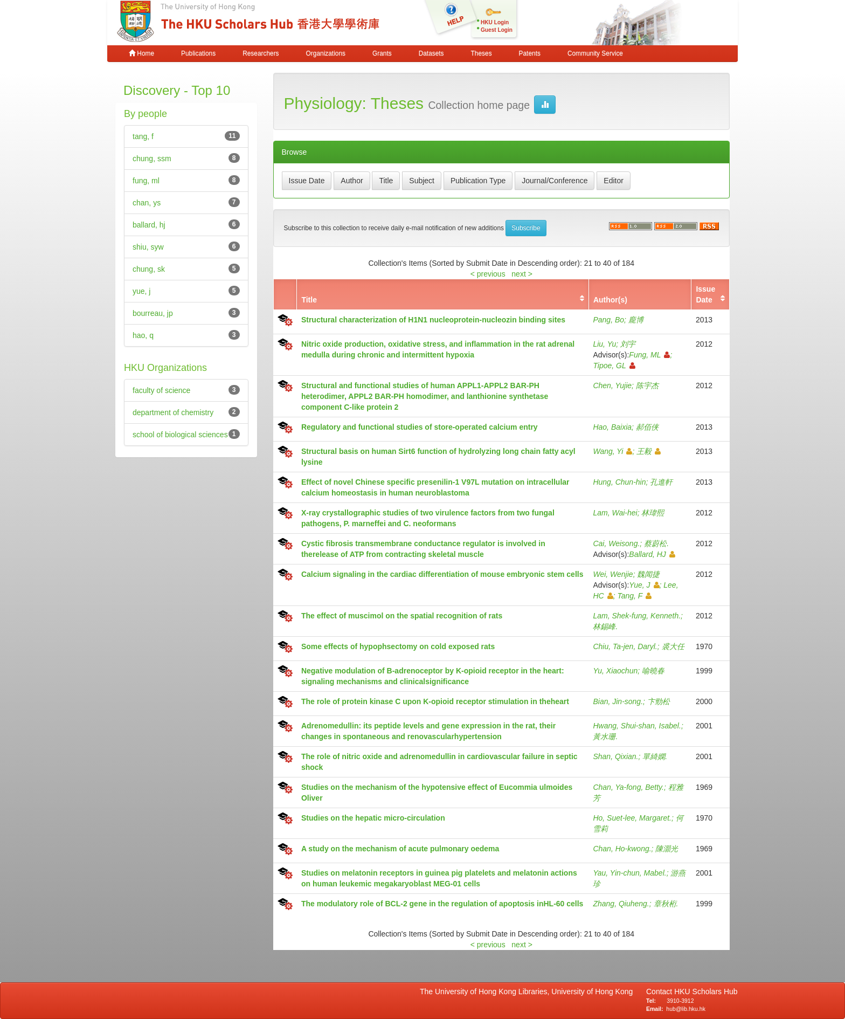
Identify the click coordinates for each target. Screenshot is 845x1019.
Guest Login (496, 30)
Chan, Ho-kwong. (622, 848)
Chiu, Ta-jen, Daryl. (625, 646)
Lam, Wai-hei (615, 512)
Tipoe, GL (614, 365)
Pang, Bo (608, 319)
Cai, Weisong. (616, 543)
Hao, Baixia (612, 427)
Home (141, 53)
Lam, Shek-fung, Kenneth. (637, 615)
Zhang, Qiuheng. (621, 903)
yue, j (141, 291)
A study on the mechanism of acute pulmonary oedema (400, 848)
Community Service (595, 53)
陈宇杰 (647, 385)
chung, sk (149, 269)
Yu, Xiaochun (615, 670)
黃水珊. (605, 736)
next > (521, 274)
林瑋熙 (652, 512)
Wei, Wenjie (613, 574)
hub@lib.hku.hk (685, 1009)
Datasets (431, 53)
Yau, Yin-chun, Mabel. (629, 873)
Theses (481, 53)
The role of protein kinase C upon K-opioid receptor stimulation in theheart (435, 701)
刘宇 (627, 344)
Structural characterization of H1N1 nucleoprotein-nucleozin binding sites (433, 319)
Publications (198, 53)
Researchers (261, 53)
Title (309, 299)
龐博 (635, 319)
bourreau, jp (153, 313)
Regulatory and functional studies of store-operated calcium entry (419, 427)
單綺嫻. (654, 756)
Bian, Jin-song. (618, 701)
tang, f (143, 136)
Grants (382, 53)
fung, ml (146, 180)
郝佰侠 (647, 427)
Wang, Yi (612, 451)
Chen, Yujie (612, 385)
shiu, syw (148, 247)
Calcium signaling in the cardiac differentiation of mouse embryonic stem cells (442, 574)
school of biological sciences (180, 434)
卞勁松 (658, 701)
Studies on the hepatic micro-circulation (373, 818)
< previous (487, 274)
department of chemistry (173, 412)
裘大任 (673, 646)
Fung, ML (649, 354)
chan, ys (147, 202)
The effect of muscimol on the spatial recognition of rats (401, 615)
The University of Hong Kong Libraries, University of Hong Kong (528, 991)
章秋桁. (666, 903)
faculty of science (161, 390)
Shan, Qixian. (615, 756)
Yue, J (644, 585)
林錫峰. (605, 626)
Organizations (325, 53)
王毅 (648, 451)
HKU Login (495, 22)
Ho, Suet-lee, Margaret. (632, 818)
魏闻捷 (648, 574)
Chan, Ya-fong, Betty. (628, 787)
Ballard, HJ (652, 554)
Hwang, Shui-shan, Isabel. (637, 725)
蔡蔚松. (656, 543)
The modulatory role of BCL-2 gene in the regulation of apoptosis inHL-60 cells (442, 903)
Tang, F (634, 595)
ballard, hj (149, 225)
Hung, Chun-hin (619, 482)
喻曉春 (653, 670)
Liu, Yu (604, 344)
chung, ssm (152, 158)
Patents (530, 53)
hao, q (143, 335)
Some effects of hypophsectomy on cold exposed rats (398, 646)
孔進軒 (661, 482)
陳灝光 (666, 848)
